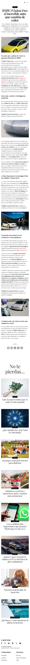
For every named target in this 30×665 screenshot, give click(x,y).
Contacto (3, 657)
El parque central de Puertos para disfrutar (15, 461)
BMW (7, 84)
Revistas (18, 655)
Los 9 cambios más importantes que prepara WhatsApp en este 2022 (15, 526)
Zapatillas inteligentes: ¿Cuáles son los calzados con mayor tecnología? (13, 293)
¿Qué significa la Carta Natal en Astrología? (15, 431)
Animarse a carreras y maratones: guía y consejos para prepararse (15, 493)
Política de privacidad (15, 648)
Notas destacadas (21, 657)
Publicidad (4, 660)
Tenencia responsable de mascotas (15, 591)
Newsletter (4, 655)
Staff (17, 660)
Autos (15, 7)
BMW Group (23, 286)
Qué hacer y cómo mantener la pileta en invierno (15, 621)
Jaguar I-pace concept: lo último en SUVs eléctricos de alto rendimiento (15, 559)
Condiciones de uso (5, 648)
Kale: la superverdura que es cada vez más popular (15, 400)
